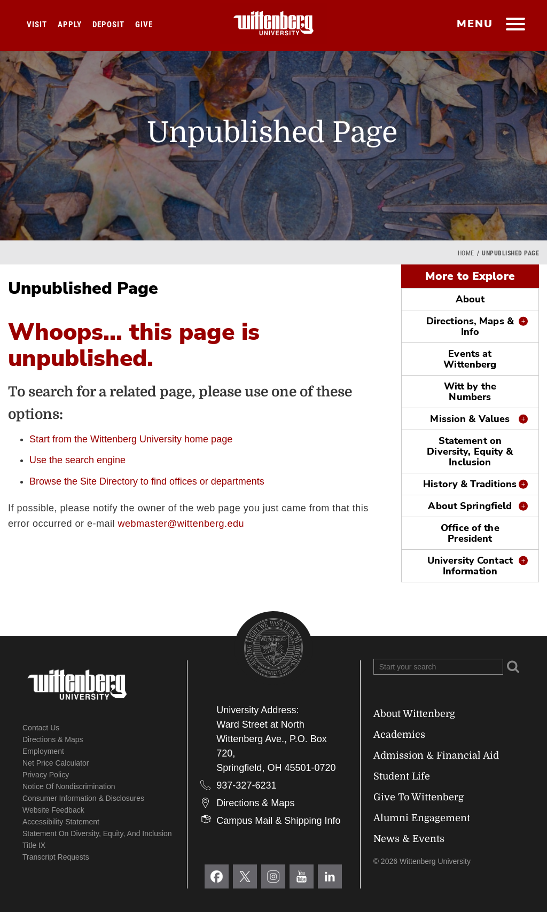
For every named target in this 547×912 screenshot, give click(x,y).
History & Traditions (470, 484)
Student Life (401, 776)
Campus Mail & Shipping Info (278, 820)
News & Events (408, 838)
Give (144, 24)
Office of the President (470, 533)
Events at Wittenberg (469, 359)
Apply (70, 24)
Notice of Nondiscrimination (68, 786)
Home (466, 253)
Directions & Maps (52, 739)
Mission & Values (470, 419)
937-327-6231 (246, 785)
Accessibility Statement (60, 821)
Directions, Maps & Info (470, 326)
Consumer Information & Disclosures (83, 798)
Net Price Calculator (55, 763)
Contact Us (40, 727)
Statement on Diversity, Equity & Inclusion (470, 451)
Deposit (108, 24)
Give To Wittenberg (418, 797)
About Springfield (470, 506)
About (470, 299)
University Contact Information (470, 565)
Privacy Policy (45, 774)
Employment (43, 751)
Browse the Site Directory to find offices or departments (146, 481)
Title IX (33, 845)
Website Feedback (53, 810)
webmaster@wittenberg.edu (181, 523)
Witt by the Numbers (470, 391)
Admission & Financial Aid (436, 755)
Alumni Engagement (421, 818)
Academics (399, 734)
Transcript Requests (55, 857)
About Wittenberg (414, 713)
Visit (37, 24)
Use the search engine (77, 460)
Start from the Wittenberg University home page (130, 439)
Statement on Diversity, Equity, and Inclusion (97, 833)
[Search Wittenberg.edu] (438, 667)
